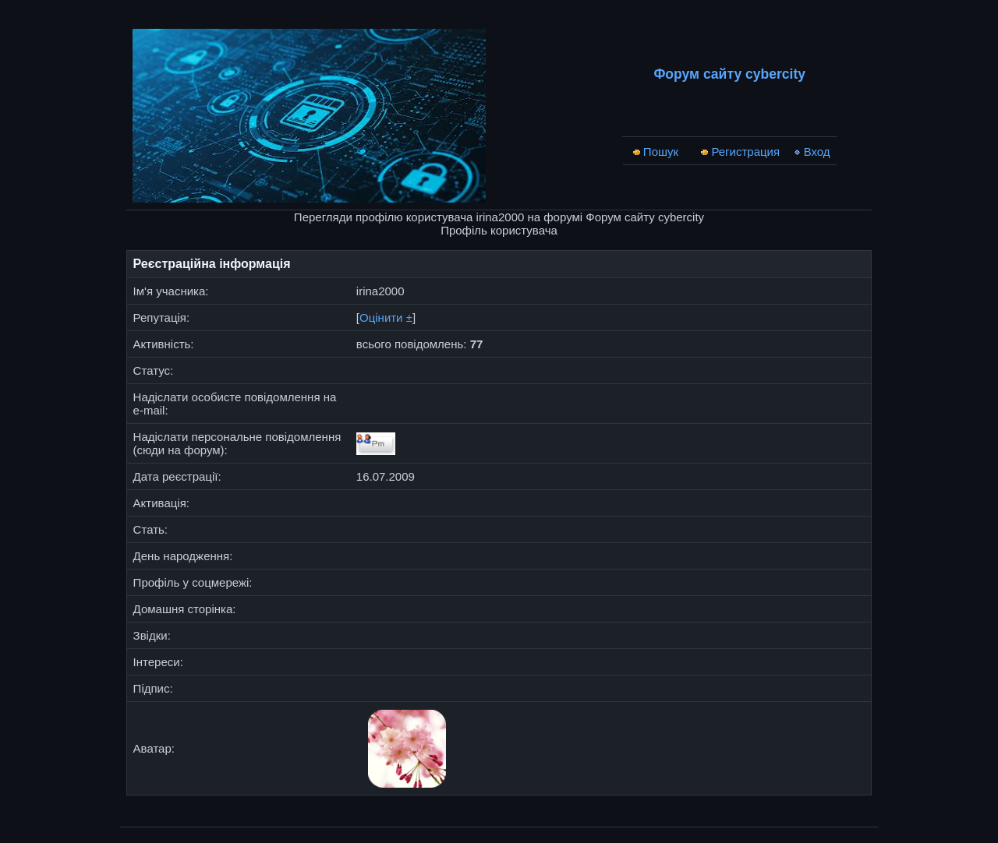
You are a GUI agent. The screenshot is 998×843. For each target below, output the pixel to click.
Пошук (655, 151)
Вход (811, 151)
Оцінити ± (385, 317)
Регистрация (739, 151)
